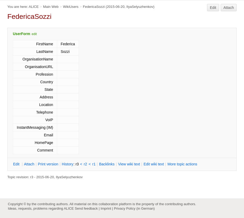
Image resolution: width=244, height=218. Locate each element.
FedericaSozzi (94, 7)
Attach (229, 7)
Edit (213, 7)
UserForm (21, 34)
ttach (29, 164)
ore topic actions (182, 164)
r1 (93, 164)
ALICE (34, 7)
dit (16, 164)
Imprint (106, 208)
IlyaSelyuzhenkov (139, 7)
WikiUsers (70, 7)
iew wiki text (129, 164)
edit (34, 34)
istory (67, 164)
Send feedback (86, 208)
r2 (85, 164)
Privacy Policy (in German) (134, 208)
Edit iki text (154, 164)
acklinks (107, 164)
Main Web (50, 7)
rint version (48, 164)
